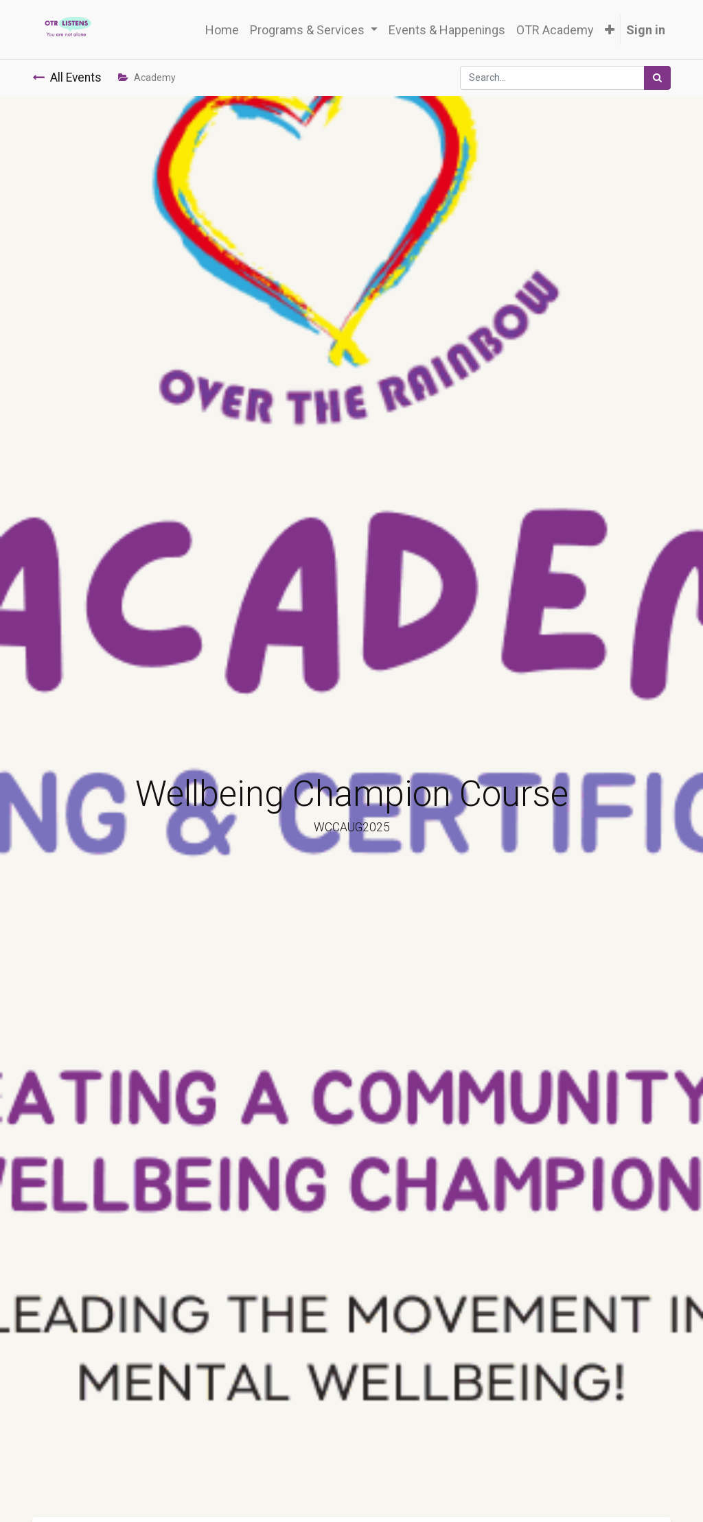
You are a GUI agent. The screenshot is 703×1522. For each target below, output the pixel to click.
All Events (67, 77)
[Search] (657, 78)
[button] (609, 30)
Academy (147, 77)
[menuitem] (222, 30)
